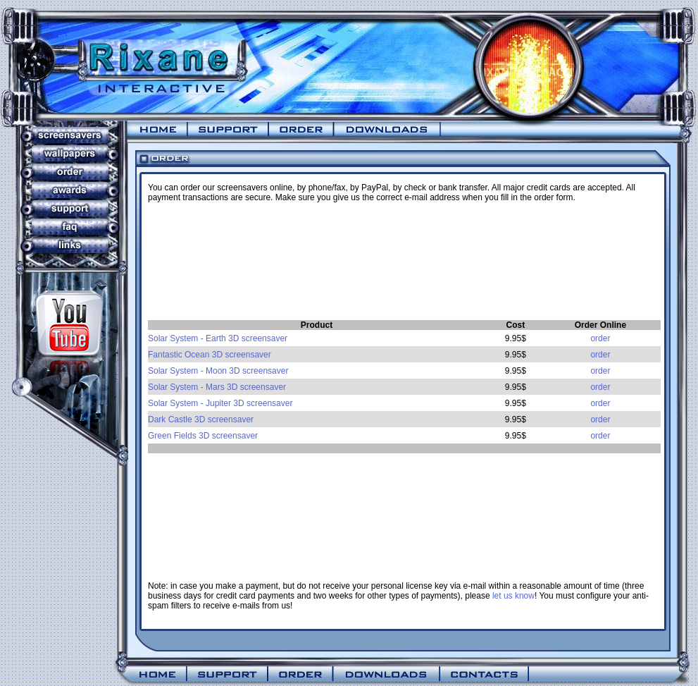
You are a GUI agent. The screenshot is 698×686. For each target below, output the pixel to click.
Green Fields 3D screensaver (203, 436)
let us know (513, 596)
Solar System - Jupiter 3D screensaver (220, 403)
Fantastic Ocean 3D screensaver (209, 355)
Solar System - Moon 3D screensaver (218, 371)
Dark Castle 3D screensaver (201, 419)
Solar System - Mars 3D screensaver (217, 387)
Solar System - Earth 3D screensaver (217, 338)
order (600, 338)
